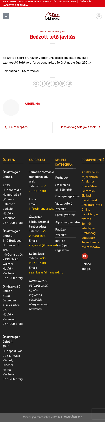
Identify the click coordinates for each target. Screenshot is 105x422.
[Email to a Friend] (56, 84)
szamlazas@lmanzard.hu (46, 272)
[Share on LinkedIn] (69, 84)
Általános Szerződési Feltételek (89, 186)
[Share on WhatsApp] (36, 84)
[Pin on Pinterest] (62, 84)
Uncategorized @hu (52, 32)
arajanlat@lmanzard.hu (45, 245)
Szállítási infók (92, 205)
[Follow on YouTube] (85, 256)
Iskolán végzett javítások (81, 127)
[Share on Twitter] (49, 84)
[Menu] (6, 16)
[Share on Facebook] (43, 84)
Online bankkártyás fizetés (90, 214)
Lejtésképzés (15, 127)
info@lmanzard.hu (42, 208)
